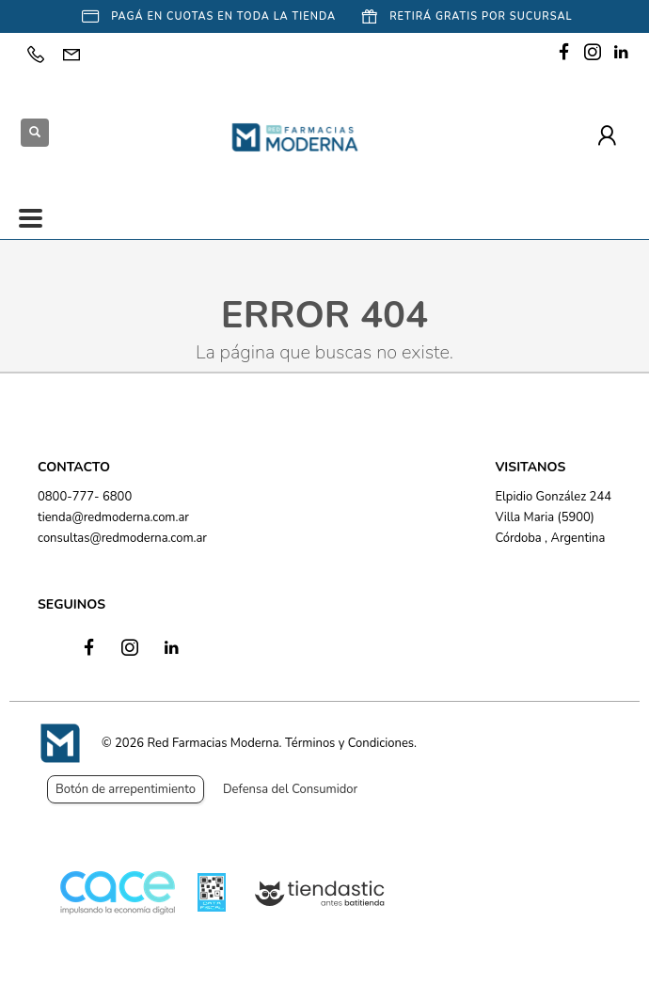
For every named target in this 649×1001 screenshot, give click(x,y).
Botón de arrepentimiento (125, 789)
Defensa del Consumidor (290, 789)
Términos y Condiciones (349, 743)
